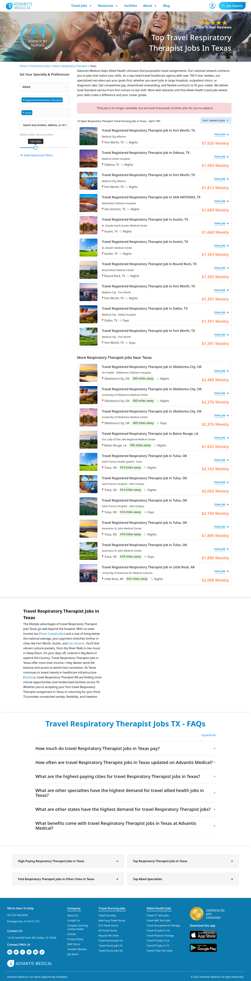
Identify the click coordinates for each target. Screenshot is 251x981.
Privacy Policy (75, 939)
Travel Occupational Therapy (163, 925)
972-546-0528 (20, 915)
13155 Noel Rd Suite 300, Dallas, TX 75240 (31, 937)
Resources (108, 6)
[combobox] (45, 86)
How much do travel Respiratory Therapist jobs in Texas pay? (97, 748)
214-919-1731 (32, 921)
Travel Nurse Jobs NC (110, 950)
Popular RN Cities (108, 935)
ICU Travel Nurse (108, 925)
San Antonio (76, 643)
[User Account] (212, 6)
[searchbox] (65, 99)
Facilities (130, 6)
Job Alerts (73, 954)
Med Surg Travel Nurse (111, 920)
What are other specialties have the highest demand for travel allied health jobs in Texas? (119, 792)
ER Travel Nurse (107, 930)
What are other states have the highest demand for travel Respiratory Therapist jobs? (122, 809)
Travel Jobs (81, 6)
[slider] (35, 148)
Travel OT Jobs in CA (158, 930)
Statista (29, 677)
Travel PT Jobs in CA (158, 940)
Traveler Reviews (77, 949)
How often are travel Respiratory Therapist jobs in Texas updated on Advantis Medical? (124, 762)
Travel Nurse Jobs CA (110, 940)
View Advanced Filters (36, 155)
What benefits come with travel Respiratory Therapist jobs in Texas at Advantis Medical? (115, 825)
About (150, 6)
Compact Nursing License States (77, 927)
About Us (72, 915)
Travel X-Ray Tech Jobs (159, 950)
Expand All (208, 735)
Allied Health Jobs (159, 908)
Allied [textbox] (26, 87)
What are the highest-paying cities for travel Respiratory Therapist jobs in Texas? (117, 776)
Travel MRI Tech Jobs (159, 920)
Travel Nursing (107, 915)
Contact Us (14, 931)
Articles (71, 934)
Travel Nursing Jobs (111, 908)
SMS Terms (73, 944)
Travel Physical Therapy (160, 935)
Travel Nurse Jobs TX (110, 945)
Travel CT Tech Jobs (158, 915)
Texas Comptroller (52, 634)
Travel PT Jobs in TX (158, 945)
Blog (166, 6)
